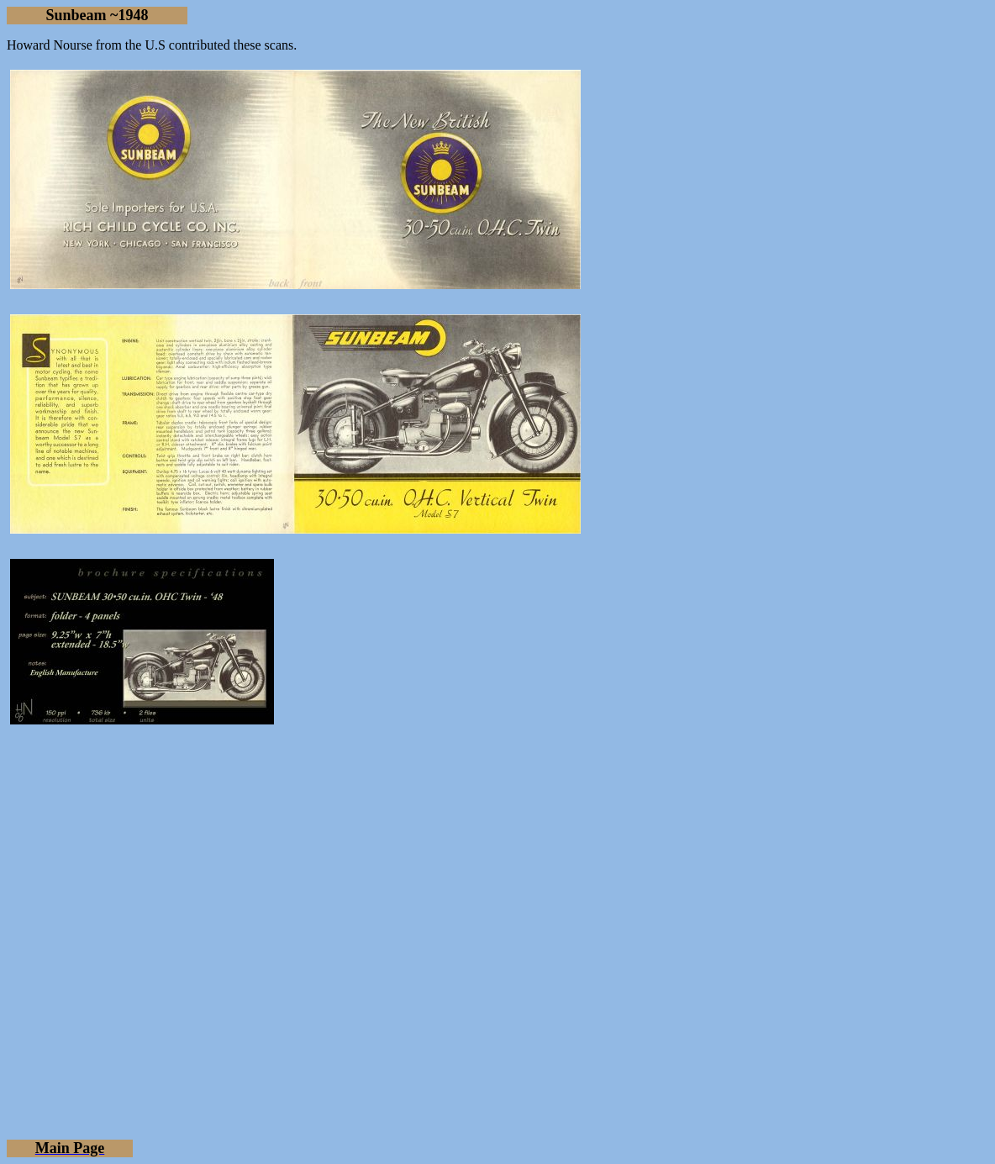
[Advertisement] (497, 980)
